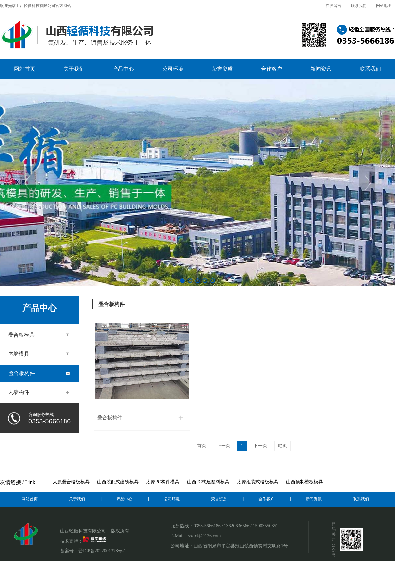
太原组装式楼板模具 (257, 481)
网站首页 (24, 69)
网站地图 (384, 5)
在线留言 (333, 5)
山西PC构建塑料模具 (208, 481)
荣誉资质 (222, 69)
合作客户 (271, 69)
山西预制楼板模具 (304, 481)
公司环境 (172, 69)
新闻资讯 (320, 69)
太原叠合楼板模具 (71, 481)
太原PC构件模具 (162, 481)
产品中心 (123, 69)
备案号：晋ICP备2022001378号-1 (93, 550)
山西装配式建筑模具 (118, 481)
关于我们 (74, 69)
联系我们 (359, 5)
